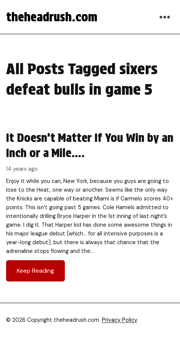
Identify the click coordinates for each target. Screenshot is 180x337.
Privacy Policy (119, 319)
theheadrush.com (51, 17)
